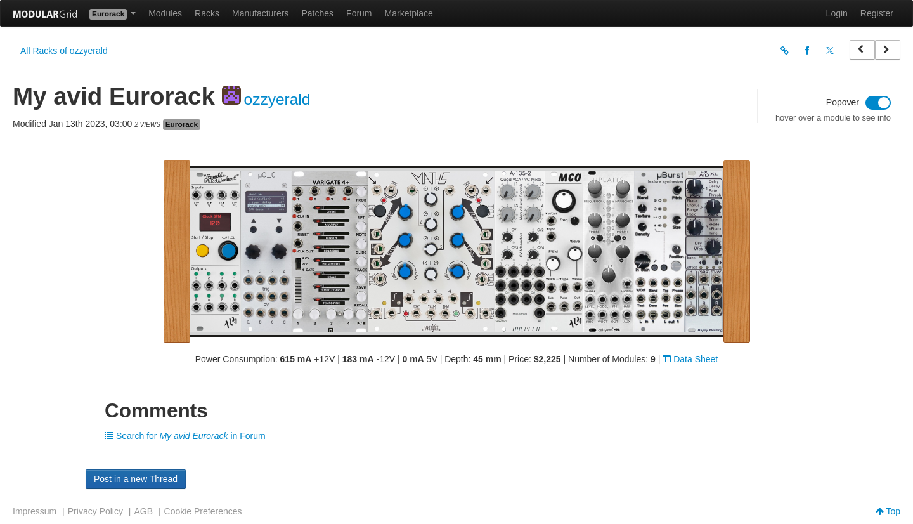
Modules (165, 13)
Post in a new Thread (136, 479)
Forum (359, 13)
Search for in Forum (185, 436)
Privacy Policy (95, 511)
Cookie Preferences (203, 511)
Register (876, 13)
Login (837, 13)
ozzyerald (277, 99)
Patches (317, 13)
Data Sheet (690, 359)
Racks (207, 13)
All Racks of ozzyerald (64, 51)
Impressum (34, 511)
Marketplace (409, 13)
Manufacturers (260, 13)
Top (888, 511)
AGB (143, 511)
